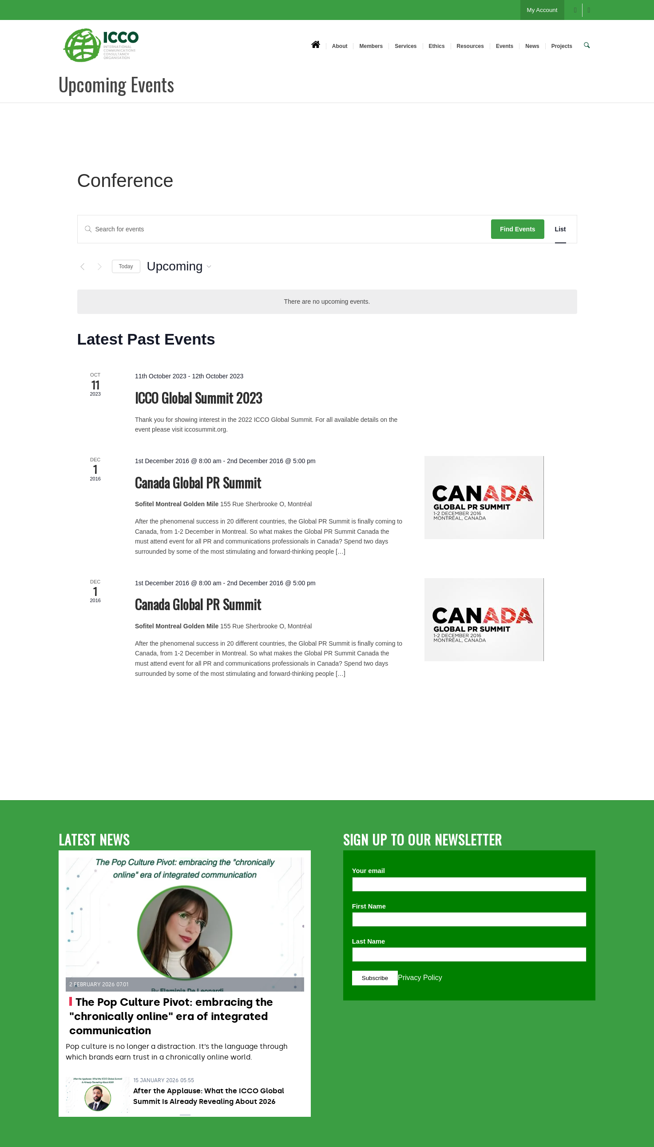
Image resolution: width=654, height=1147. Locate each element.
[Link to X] (589, 10)
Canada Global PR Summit (198, 482)
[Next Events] (100, 266)
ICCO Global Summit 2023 (198, 398)
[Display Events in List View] (560, 229)
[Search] (587, 46)
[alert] (327, 302)
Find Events (517, 229)
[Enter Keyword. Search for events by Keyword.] (284, 229)
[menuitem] (316, 46)
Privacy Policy (420, 977)
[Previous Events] (82, 266)
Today (126, 266)
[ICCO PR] (101, 50)
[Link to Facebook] (575, 10)
